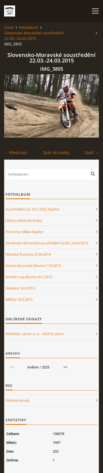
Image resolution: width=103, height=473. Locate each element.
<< (11, 367)
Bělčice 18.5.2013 (18, 299)
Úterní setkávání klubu (23, 220)
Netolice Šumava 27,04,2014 (28, 254)
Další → (92, 152)
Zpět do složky (56, 152)
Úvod (8, 27)
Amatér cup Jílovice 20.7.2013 (28, 276)
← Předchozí (15, 152)
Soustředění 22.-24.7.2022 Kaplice (32, 209)
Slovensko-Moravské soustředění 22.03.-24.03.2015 (34, 35)
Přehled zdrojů (17, 400)
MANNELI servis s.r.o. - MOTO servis (34, 333)
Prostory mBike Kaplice (24, 231)
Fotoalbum (28, 27)
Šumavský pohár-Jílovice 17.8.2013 (33, 265)
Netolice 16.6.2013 (20, 288)
